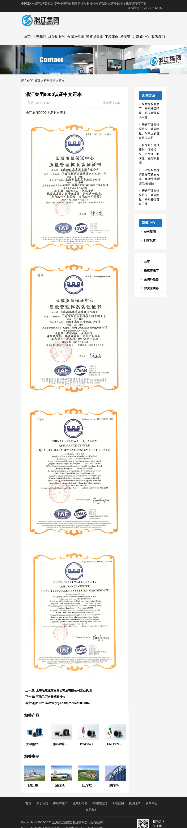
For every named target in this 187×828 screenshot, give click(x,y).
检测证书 (127, 37)
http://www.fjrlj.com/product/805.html (64, 703)
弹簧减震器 (94, 37)
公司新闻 (150, 231)
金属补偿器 (75, 37)
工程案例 (111, 37)
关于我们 (39, 37)
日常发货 (150, 240)
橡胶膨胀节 (56, 37)
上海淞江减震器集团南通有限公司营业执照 (64, 690)
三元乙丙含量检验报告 (50, 696)
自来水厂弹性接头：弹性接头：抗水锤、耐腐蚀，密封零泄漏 (149, 153)
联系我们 (158, 37)
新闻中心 (142, 37)
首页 (27, 37)
